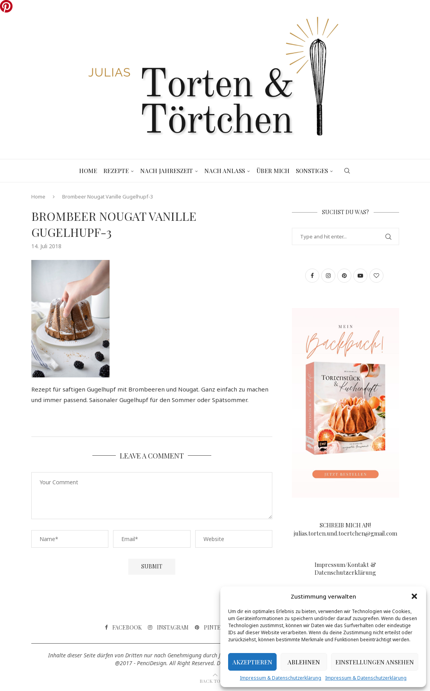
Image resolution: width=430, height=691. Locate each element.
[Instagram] (168, 627)
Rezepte (116, 171)
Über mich (273, 171)
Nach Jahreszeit (166, 171)
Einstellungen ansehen (374, 662)
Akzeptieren (252, 662)
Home (88, 171)
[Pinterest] (214, 627)
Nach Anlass (224, 171)
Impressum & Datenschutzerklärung (280, 678)
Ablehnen (304, 662)
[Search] (347, 170)
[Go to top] (215, 680)
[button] (414, 596)
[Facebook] (123, 627)
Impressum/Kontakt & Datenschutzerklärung (345, 568)
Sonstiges (312, 171)
